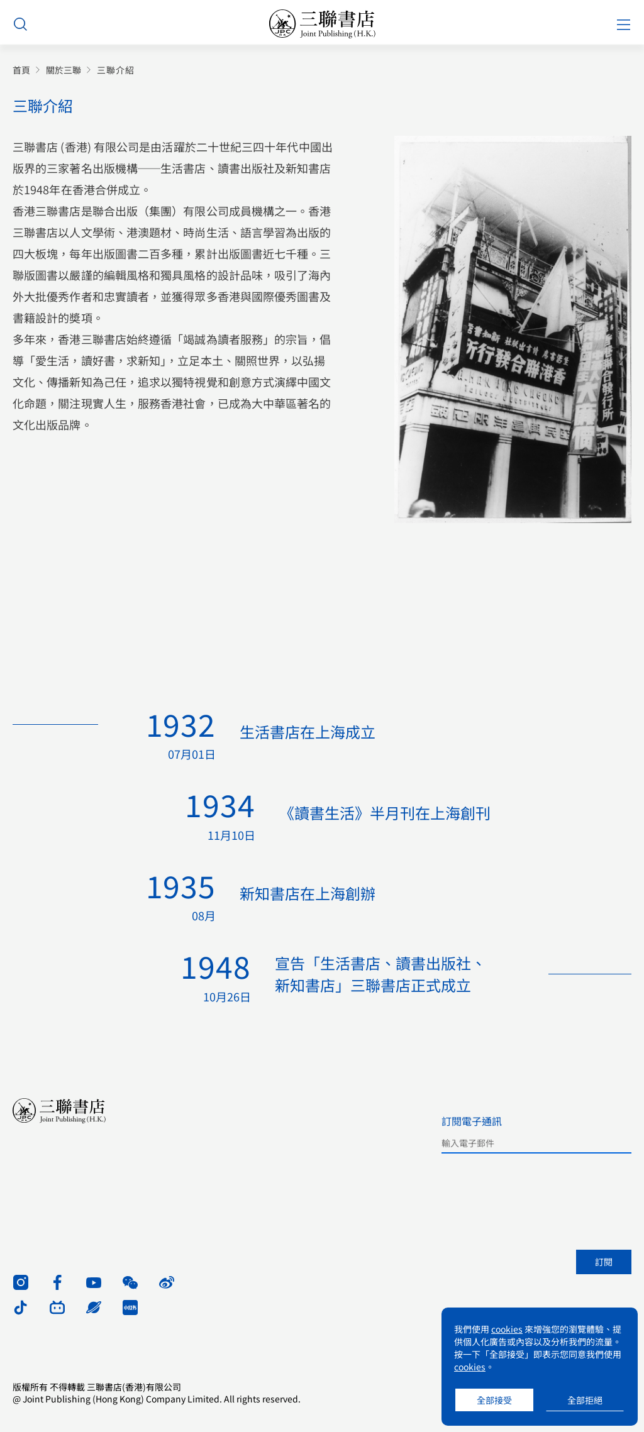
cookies (507, 1329)
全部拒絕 (584, 1400)
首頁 (21, 70)
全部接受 (494, 1400)
